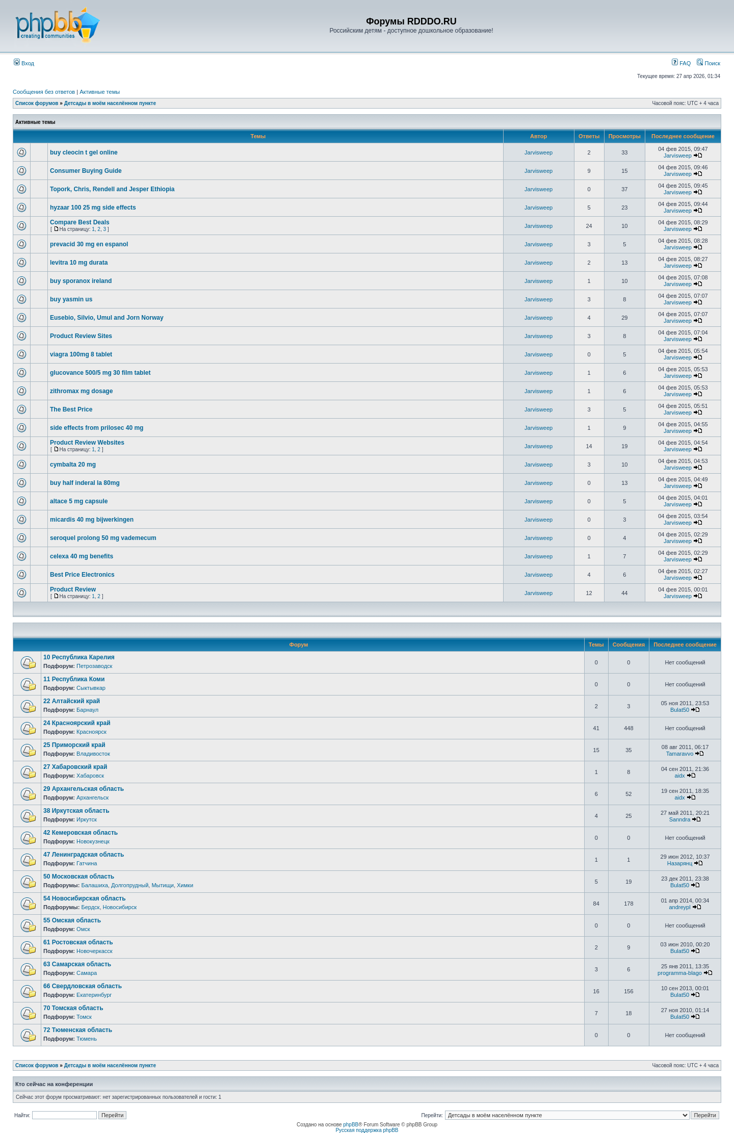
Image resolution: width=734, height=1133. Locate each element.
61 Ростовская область (78, 942)
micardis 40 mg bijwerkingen (92, 519)
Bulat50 (679, 710)
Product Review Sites (81, 336)
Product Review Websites (87, 442)
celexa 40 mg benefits (81, 556)
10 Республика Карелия (79, 657)
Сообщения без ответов (44, 92)
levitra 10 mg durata (79, 262)
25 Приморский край (74, 745)
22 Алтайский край (71, 701)
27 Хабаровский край (75, 766)
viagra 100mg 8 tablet (81, 354)
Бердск (90, 907)
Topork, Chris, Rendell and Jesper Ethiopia (112, 189)
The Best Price (71, 409)
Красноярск (91, 732)
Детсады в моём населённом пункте (110, 103)
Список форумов (37, 103)
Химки (185, 885)
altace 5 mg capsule (79, 501)
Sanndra (680, 819)
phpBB (350, 1124)
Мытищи (162, 885)
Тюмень (86, 1039)
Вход (24, 63)
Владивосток (93, 754)
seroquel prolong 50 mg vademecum (103, 538)
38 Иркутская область (76, 810)
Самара (86, 973)
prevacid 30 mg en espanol (89, 244)
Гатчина (86, 863)
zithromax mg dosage (81, 391)
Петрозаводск (94, 666)
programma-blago (680, 973)
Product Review (73, 589)
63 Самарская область (77, 964)
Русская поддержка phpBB (366, 1130)
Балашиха (94, 885)
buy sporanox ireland (81, 281)
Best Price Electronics (82, 574)
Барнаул (87, 710)
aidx (679, 775)
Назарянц (679, 863)
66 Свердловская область (82, 986)
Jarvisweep (539, 152)
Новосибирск (120, 907)
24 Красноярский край (77, 723)
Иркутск (86, 819)
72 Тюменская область (77, 1030)
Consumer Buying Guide (86, 170)
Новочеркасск (94, 951)
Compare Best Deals (80, 222)
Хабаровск (90, 775)
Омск (83, 929)
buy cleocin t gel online (84, 152)
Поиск (708, 63)
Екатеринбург (94, 995)
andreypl (679, 907)
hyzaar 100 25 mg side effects (93, 207)
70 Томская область (73, 1008)
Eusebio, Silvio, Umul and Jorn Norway (107, 317)
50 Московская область (78, 876)
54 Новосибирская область (84, 898)
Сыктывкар (91, 688)
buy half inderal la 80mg (85, 482)
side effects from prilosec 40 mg (96, 427)
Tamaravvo (680, 754)
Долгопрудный (129, 885)
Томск (84, 1017)
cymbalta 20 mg (73, 464)
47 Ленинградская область (83, 854)
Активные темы (100, 92)
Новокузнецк (93, 841)
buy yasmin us (71, 299)
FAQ (681, 63)
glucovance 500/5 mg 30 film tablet (100, 372)
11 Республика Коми (73, 679)
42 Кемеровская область (80, 832)
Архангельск (92, 797)
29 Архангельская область (83, 788)
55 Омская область (72, 920)
